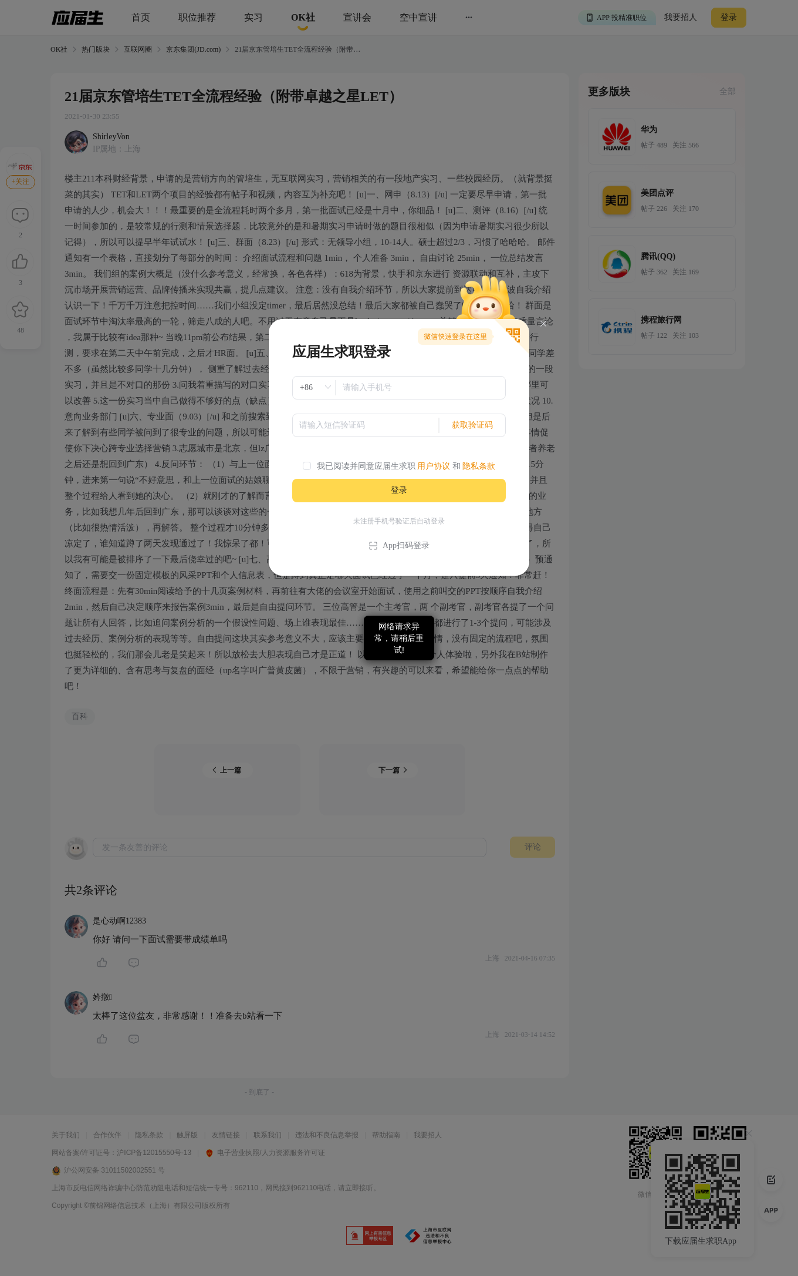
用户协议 (433, 466)
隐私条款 (478, 466)
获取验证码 (472, 425)
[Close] (543, 324)
